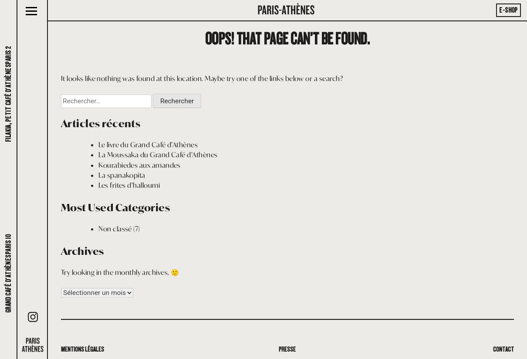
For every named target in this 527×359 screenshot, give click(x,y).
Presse (287, 349)
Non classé (115, 228)
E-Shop (508, 10)
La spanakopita (121, 175)
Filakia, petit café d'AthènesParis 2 (8, 94)
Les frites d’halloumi (129, 185)
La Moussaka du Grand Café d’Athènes (157, 154)
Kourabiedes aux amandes (139, 165)
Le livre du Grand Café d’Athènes (148, 144)
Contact (503, 349)
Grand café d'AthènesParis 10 (8, 273)
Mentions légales (82, 349)
